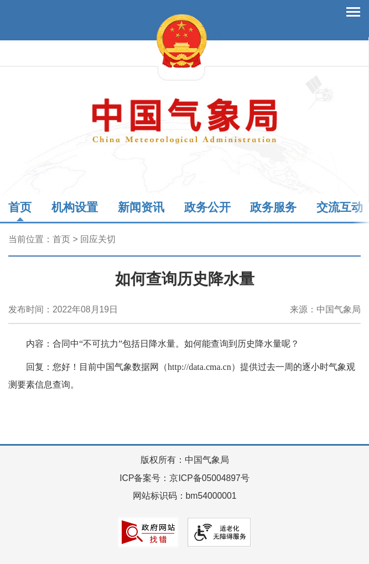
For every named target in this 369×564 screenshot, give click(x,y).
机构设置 (74, 207)
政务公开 (207, 207)
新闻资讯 (141, 207)
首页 (20, 207)
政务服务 (273, 207)
